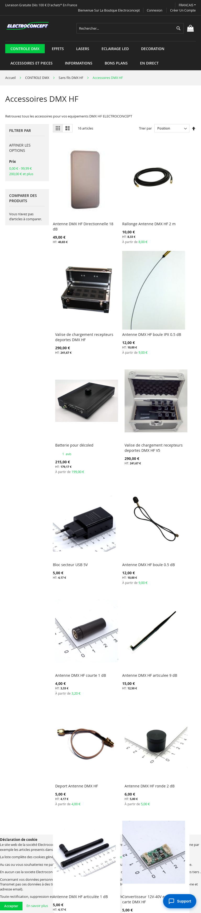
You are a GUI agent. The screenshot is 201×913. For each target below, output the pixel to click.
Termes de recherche (31, 827)
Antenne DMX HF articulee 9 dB (67, 492)
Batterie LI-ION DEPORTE (74, 678)
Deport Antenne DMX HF (123, 489)
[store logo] (27, 26)
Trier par (145, 128)
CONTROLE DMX (37, 78)
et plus (21, 173)
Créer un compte (183, 10)
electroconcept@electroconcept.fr (142, 857)
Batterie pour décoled (121, 296)
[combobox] (130, 28)
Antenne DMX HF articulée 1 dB (67, 587)
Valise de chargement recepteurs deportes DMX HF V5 (172, 302)
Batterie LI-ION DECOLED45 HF (163, 587)
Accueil (10, 78)
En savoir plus (37, 905)
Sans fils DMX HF (71, 78)
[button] (187, 5)
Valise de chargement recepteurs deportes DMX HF (172, 208)
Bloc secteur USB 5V (70, 395)
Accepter (11, 906)
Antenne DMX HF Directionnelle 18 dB (70, 205)
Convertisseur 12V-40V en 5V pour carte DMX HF (124, 587)
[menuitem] (25, 48)
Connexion (154, 10)
